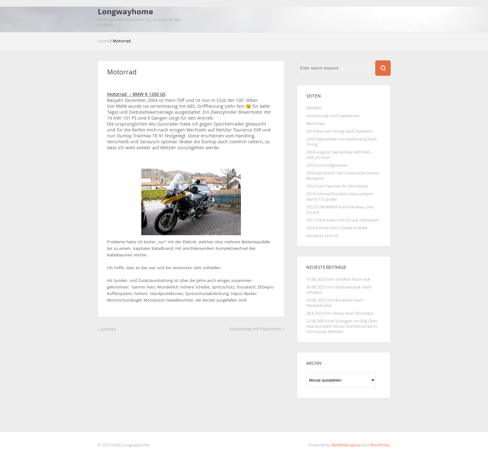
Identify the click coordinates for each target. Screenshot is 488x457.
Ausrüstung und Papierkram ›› (257, 328)
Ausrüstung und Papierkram (332, 115)
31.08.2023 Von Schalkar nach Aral (338, 279)
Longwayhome (125, 12)
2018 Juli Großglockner (327, 165)
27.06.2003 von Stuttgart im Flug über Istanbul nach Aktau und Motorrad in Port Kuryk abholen (342, 326)
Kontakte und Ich (322, 235)
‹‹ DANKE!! (106, 329)
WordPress (380, 445)
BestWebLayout (346, 445)
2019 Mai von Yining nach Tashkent (339, 131)
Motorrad (315, 123)
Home (104, 41)
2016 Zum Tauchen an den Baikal (337, 186)
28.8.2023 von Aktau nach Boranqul (339, 313)
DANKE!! (313, 108)
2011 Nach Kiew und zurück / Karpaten (342, 220)
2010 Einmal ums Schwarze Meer (337, 228)
